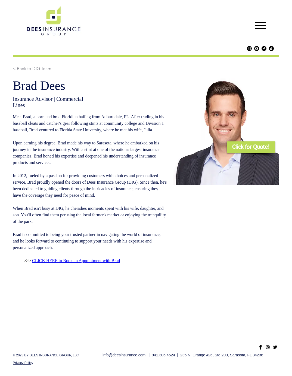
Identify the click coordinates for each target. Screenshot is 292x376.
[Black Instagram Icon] (267, 347)
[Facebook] (264, 48)
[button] (251, 147)
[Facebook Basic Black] (260, 347)
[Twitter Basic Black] (275, 347)
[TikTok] (271, 48)
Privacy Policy (23, 363)
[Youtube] (256, 48)
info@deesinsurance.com (123, 355)
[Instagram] (249, 48)
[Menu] (260, 25)
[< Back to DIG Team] (32, 69)
